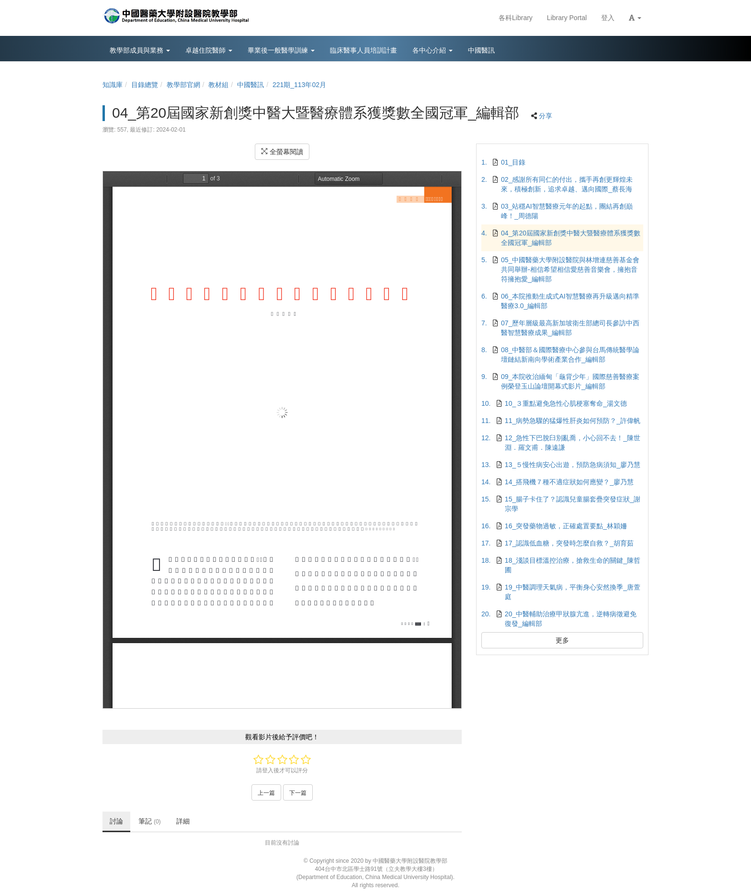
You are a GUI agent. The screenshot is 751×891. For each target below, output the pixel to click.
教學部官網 (183, 85)
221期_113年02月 (299, 85)
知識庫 (112, 85)
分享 (545, 116)
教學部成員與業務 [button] (140, 50)
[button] (635, 18)
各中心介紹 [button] (432, 50)
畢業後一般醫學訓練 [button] (281, 50)
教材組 (218, 85)
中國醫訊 (250, 85)
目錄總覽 (144, 85)
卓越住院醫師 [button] (208, 50)
